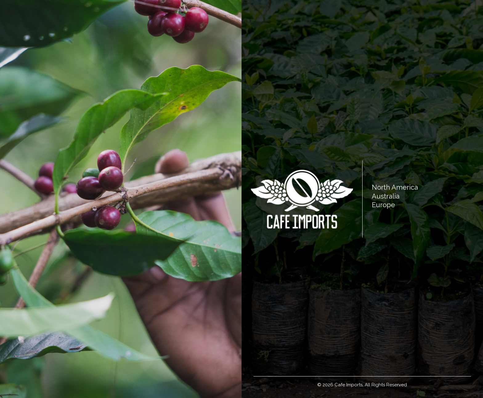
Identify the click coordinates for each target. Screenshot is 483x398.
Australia (386, 196)
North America (395, 187)
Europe (383, 205)
